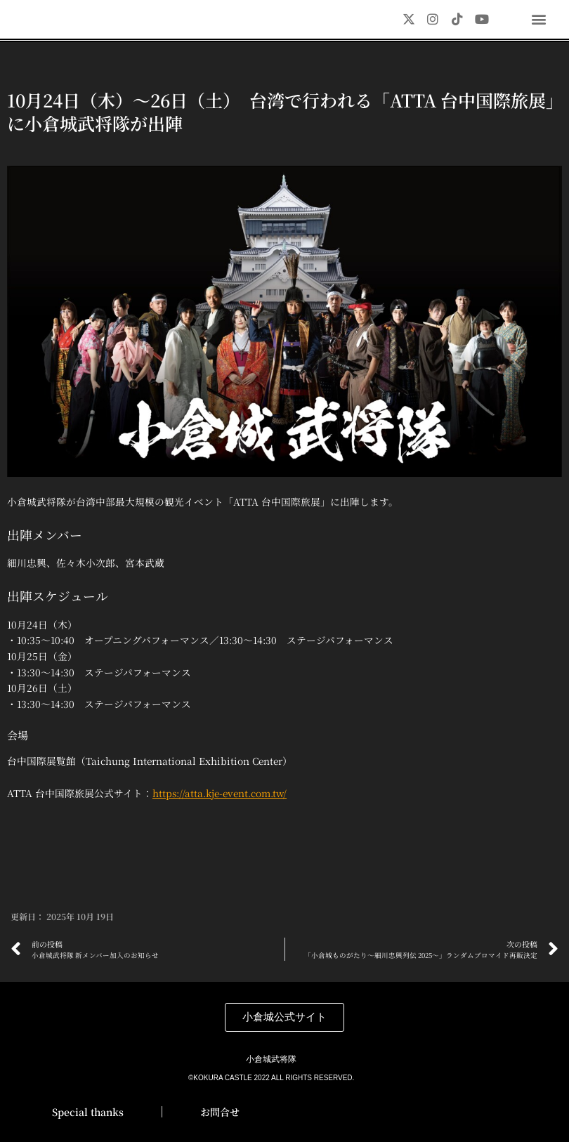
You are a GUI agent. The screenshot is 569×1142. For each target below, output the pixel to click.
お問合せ (220, 1112)
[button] (539, 18)
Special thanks (88, 1112)
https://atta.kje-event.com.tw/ (219, 807)
